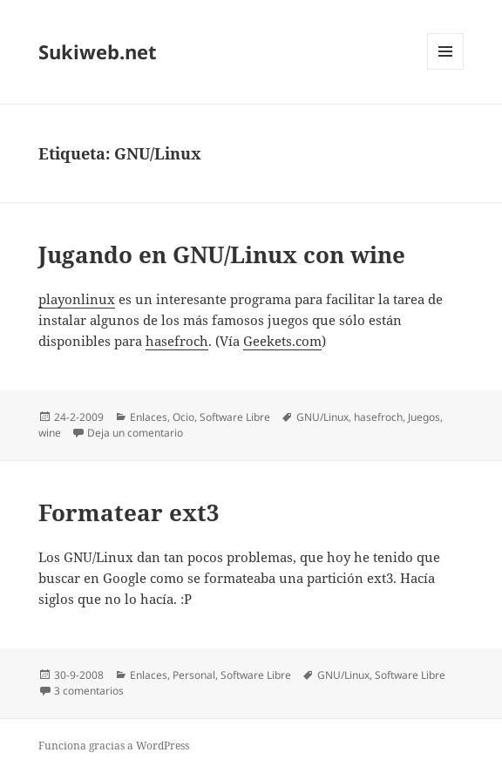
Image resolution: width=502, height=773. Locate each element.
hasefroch (177, 340)
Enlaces (148, 417)
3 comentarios (89, 690)
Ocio (183, 417)
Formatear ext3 (129, 512)
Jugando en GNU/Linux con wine (221, 254)
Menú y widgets (446, 69)
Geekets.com (282, 340)
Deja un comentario (135, 432)
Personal (194, 675)
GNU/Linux (322, 417)
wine (49, 432)
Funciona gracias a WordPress (113, 745)
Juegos (424, 417)
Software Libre (235, 417)
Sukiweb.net (97, 51)
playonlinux (76, 299)
